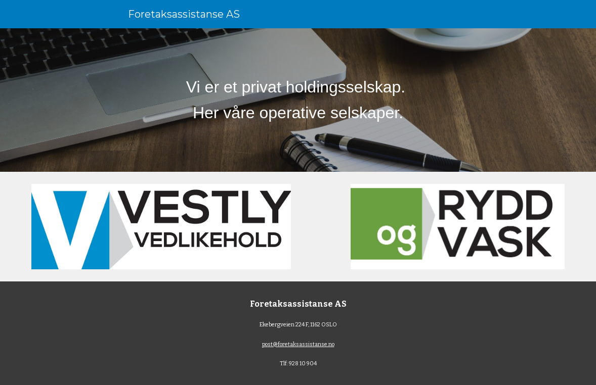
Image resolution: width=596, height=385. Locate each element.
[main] (298, 100)
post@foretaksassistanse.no (298, 344)
